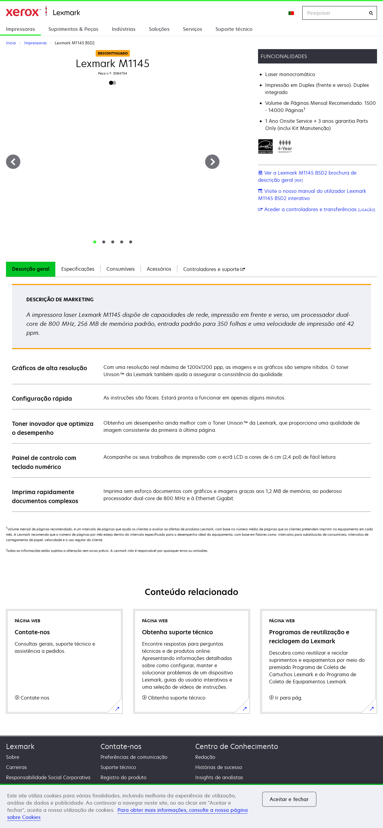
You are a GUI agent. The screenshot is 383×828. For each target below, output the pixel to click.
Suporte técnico (234, 29)
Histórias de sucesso (218, 767)
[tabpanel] (191, 397)
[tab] (94, 241)
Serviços (192, 29)
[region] (191, 806)
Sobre (12, 757)
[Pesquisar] (371, 13)
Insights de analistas (219, 777)
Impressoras (20, 29)
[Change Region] (291, 13)
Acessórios (159, 269)
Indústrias (123, 29)
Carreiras (16, 767)
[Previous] (13, 162)
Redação (205, 757)
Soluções (159, 29)
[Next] (212, 162)
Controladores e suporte (214, 269)
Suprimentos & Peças (73, 29)
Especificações (77, 269)
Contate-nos (120, 746)
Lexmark (20, 746)
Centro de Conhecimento (236, 746)
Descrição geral (30, 269)
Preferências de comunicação (133, 757)
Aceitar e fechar (289, 799)
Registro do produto (123, 777)
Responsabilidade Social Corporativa (48, 777)
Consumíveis (120, 269)
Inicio (43, 11)
